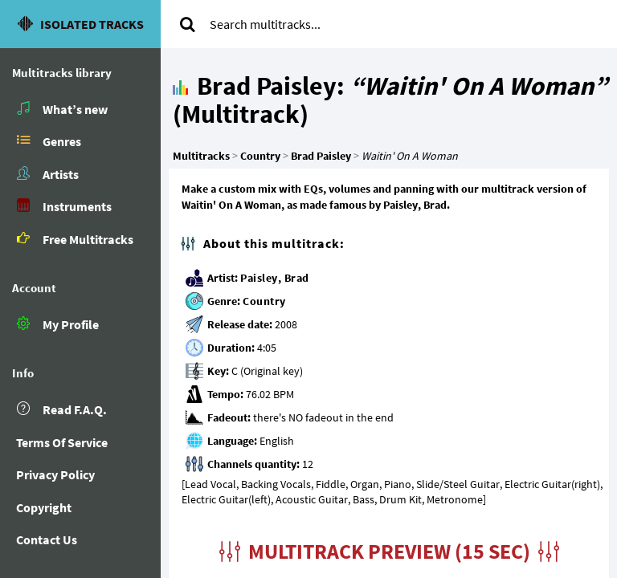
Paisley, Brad (274, 278)
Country (264, 301)
